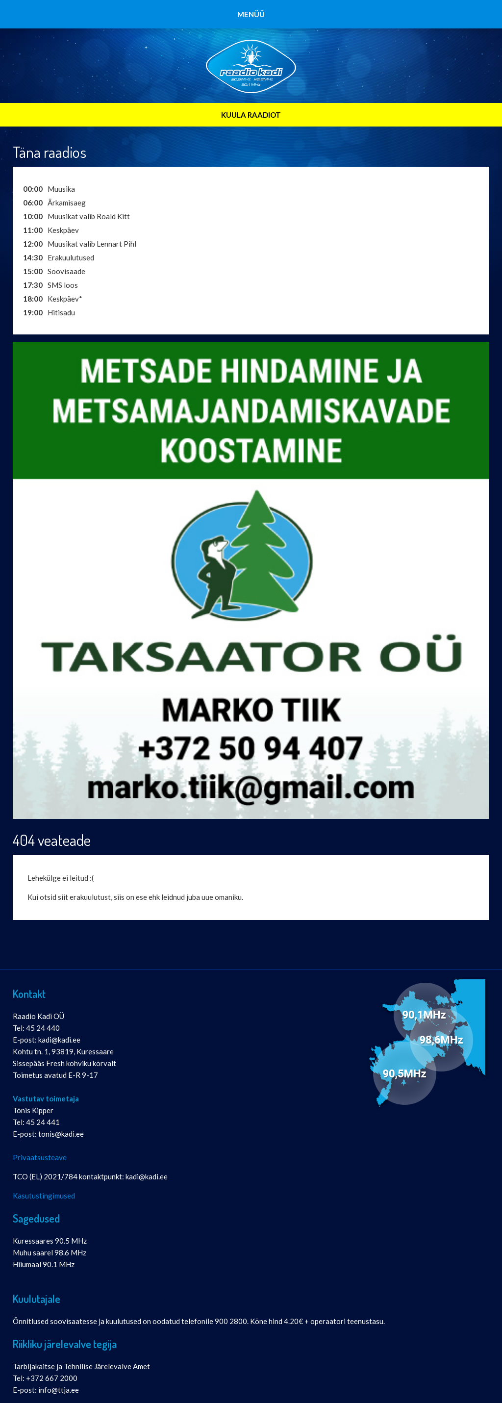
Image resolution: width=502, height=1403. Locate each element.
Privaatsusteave (40, 1157)
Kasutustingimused (44, 1195)
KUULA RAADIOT (251, 114)
